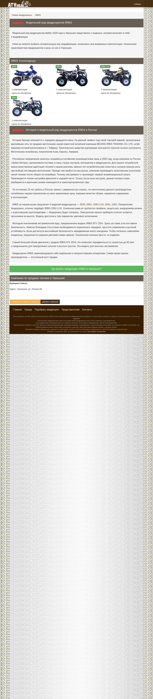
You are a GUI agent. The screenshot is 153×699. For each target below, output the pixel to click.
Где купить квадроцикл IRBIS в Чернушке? (76, 268)
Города (28, 309)
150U (107, 204)
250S (82, 204)
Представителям (70, 309)
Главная (17, 309)
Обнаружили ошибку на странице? (25, 302)
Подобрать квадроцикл (47, 309)
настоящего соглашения (97, 331)
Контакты (87, 309)
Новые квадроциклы (22, 15)
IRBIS (38, 15)
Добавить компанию (50, 302)
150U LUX (98, 204)
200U (89, 204)
